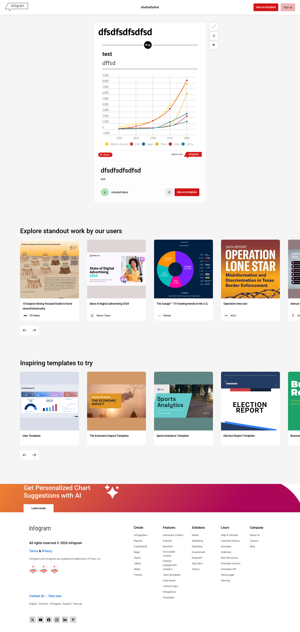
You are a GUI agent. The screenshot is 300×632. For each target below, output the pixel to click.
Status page (227, 574)
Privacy (47, 551)
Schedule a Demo (230, 563)
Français (77, 603)
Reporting (197, 546)
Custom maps (170, 586)
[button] (117, 144)
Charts (137, 557)
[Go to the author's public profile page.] (114, 192)
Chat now (55, 596)
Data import (169, 580)
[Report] (214, 45)
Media (195, 535)
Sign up (287, 7)
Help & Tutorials (229, 535)
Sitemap (225, 580)
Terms (33, 551)
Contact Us (36, 596)
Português (55, 603)
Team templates (172, 574)
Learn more (38, 508)
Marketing (197, 540)
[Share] (214, 36)
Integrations (169, 591)
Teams (196, 569)
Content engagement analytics (170, 565)
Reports (138, 540)
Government (198, 552)
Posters (138, 574)
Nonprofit (197, 557)
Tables (137, 563)
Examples (226, 546)
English (33, 603)
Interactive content (173, 535)
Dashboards (140, 546)
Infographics (141, 535)
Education (197, 563)
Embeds (167, 540)
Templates (168, 597)
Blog (252, 546)
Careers (254, 540)
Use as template (266, 7)
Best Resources (229, 557)
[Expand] (214, 26)
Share (106, 154)
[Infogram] (16, 7)
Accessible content (169, 553)
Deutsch (43, 603)
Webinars (226, 552)
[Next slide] (34, 330)
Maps (137, 552)
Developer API (228, 569)
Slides (137, 569)
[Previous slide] (25, 330)
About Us (255, 535)
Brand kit (167, 546)
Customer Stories (230, 540)
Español (67, 603)
